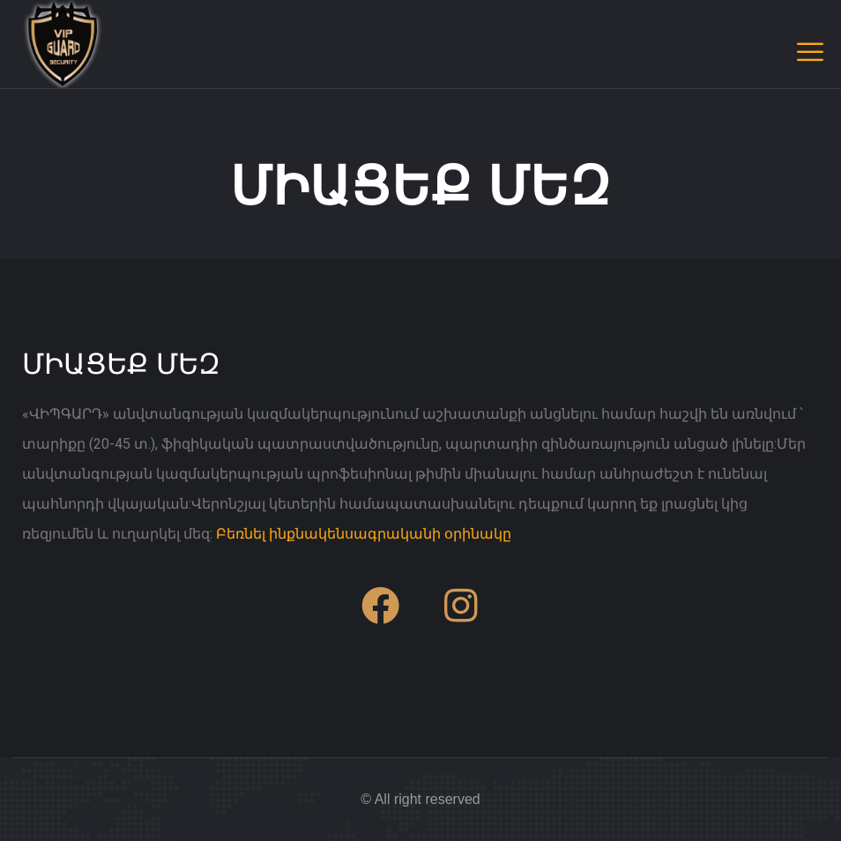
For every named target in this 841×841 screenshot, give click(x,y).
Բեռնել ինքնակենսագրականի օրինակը (363, 533)
